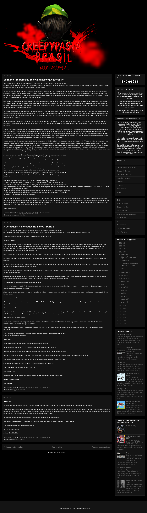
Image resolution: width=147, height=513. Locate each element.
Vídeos (119, 192)
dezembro (124, 254)
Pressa (7, 401)
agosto (123, 281)
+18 (118, 164)
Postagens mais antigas (101, 447)
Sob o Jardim (121, 225)
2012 (121, 321)
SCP (118, 221)
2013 (121, 318)
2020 (121, 246)
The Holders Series (123, 228)
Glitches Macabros (123, 207)
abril (122, 293)
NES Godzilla (121, 218)
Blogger (87, 508)
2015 (121, 312)
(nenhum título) (131, 425)
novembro (124, 272)
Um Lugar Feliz (122, 388)
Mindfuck (120, 182)
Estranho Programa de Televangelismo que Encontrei (33, 79)
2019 (121, 249)
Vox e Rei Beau (122, 232)
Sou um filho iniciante (124, 334)
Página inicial (57, 447)
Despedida (129, 347)
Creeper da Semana (123, 171)
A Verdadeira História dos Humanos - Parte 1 (28, 226)
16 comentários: (45, 437)
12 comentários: (45, 387)
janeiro (123, 302)
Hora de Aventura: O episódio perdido (133, 402)
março (123, 296)
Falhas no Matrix (122, 203)
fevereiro (124, 299)
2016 (121, 309)
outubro (123, 275)
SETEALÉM (121, 362)
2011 (121, 324)
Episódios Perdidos (123, 178)
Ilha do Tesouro (122, 210)
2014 (121, 315)
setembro (124, 278)
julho (122, 284)
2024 (121, 243)
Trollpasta (120, 185)
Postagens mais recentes (13, 447)
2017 (121, 306)
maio (123, 290)
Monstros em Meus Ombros (126, 214)
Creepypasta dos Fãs (18, 215)
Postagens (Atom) (59, 452)
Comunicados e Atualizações (126, 167)
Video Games (121, 189)
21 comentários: (45, 213)
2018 (121, 252)
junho (123, 287)
